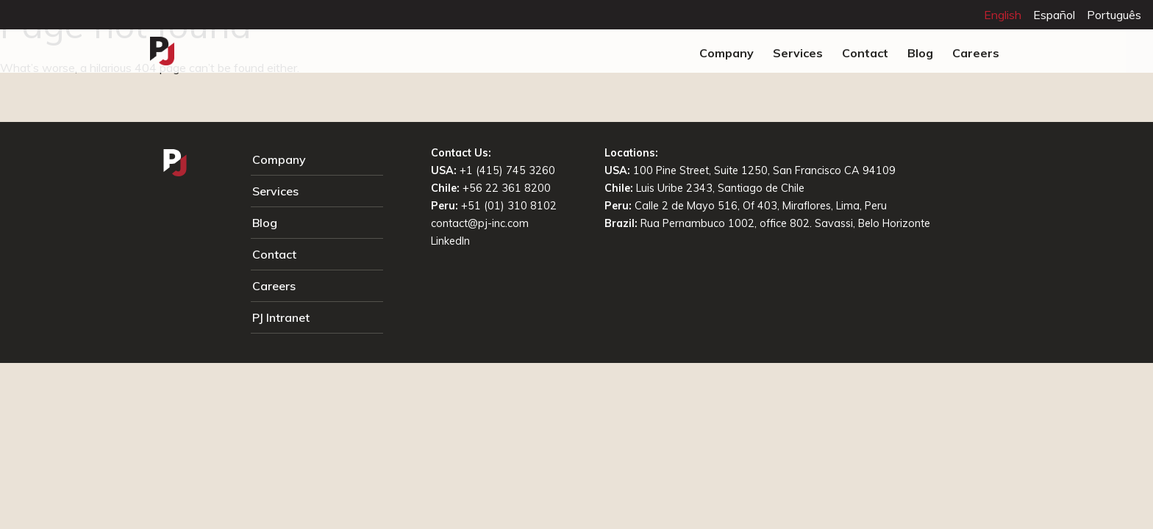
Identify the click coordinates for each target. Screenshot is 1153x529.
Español (1054, 14)
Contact (865, 53)
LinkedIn (450, 241)
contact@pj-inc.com (480, 223)
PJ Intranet (281, 317)
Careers (975, 53)
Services (798, 53)
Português (1114, 14)
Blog (920, 53)
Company (726, 53)
